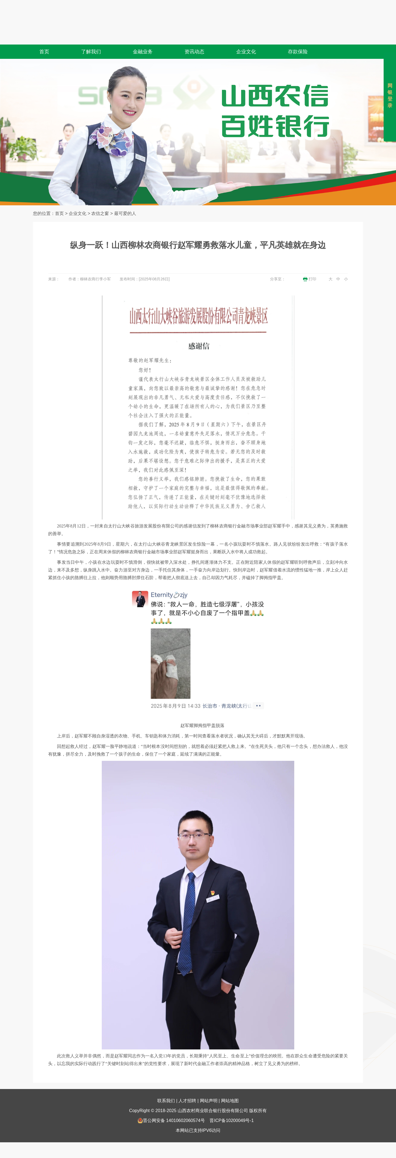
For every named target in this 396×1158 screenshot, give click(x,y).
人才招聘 (187, 1086)
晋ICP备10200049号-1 (232, 1106)
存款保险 (298, 38)
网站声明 (209, 1086)
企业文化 (246, 38)
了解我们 (91, 38)
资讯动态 (194, 38)
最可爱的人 (125, 213)
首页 (44, 38)
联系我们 (166, 1086)
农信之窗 (100, 213)
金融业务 (143, 38)
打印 (309, 279)
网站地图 (230, 1086)
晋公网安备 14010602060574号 (171, 1106)
